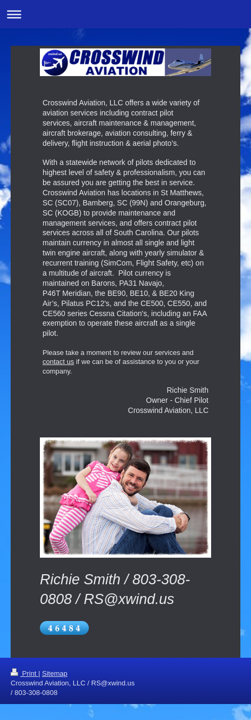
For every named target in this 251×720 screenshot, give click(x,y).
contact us (58, 362)
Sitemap (55, 673)
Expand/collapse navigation (125, 14)
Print (24, 673)
